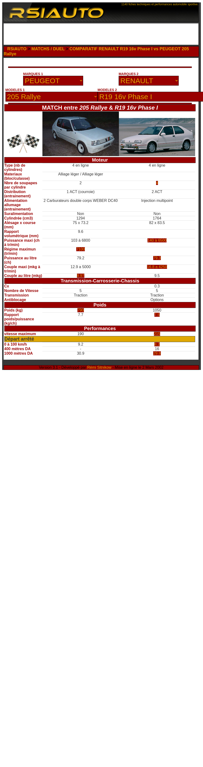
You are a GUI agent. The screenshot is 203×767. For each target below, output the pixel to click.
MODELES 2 (107, 90)
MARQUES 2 (128, 74)
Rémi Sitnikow (99, 367)
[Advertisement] (47, 68)
